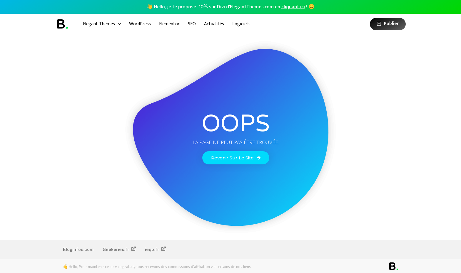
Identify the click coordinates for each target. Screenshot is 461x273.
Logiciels (241, 24)
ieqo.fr (155, 249)
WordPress (140, 24)
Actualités (214, 24)
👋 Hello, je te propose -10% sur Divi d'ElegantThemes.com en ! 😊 (231, 7)
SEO (192, 24)
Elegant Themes (102, 23)
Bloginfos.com (78, 249)
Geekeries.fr (119, 249)
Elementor (169, 24)
